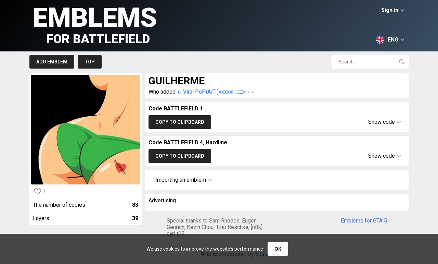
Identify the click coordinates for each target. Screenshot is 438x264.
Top (90, 61)
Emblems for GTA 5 (364, 220)
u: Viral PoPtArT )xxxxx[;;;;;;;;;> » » (216, 91)
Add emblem (51, 61)
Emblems (95, 24)
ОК (277, 249)
